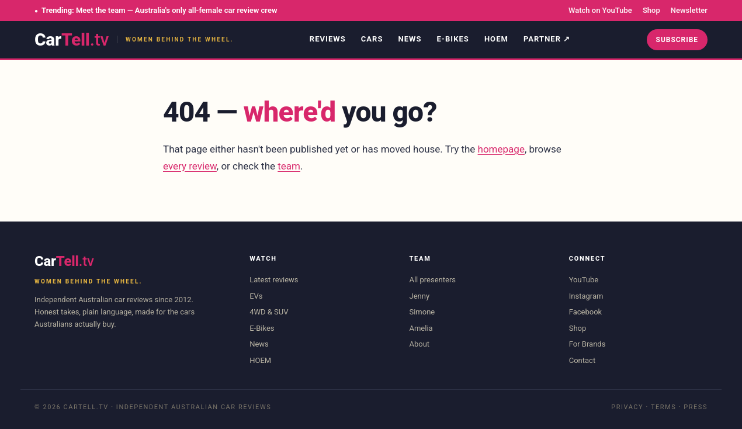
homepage (501, 149)
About (419, 344)
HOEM (496, 38)
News (409, 38)
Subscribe (677, 40)
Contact (582, 360)
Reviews (328, 38)
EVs (255, 296)
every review (190, 166)
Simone (422, 311)
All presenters (432, 279)
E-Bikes (453, 38)
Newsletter (689, 10)
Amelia (420, 328)
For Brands (587, 344)
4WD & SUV (268, 311)
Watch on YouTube (600, 10)
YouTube (584, 279)
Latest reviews (273, 279)
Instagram (586, 296)
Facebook (585, 311)
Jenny (419, 296)
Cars (372, 38)
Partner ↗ (546, 38)
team (289, 166)
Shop (651, 10)
